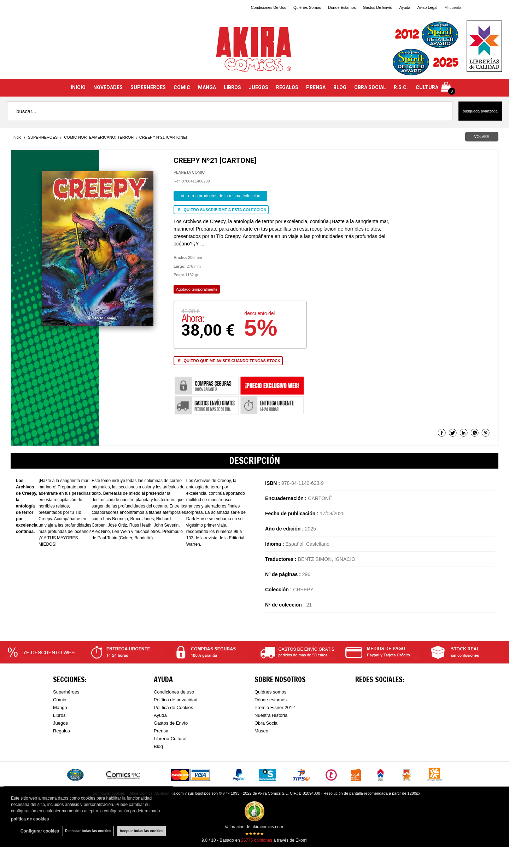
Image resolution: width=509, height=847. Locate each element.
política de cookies (30, 819)
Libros (59, 715)
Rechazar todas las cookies (88, 831)
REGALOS (287, 87)
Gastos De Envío (377, 7)
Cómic (59, 699)
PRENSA (316, 87)
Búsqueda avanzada (480, 111)
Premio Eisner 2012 (275, 707)
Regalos (61, 730)
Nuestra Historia (271, 715)
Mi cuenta (452, 7)
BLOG (339, 87)
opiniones (256, 840)
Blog (158, 746)
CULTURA (427, 87)
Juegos (60, 723)
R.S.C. (401, 87)
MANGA (207, 87)
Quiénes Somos (307, 7)
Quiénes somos (270, 692)
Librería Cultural (170, 738)
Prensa (161, 730)
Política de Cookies (173, 707)
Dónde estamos (271, 699)
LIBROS (232, 87)
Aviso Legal (427, 7)
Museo (261, 730)
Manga (60, 707)
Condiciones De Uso (268, 7)
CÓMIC (182, 87)
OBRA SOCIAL (370, 87)
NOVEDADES (108, 87)
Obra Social (267, 723)
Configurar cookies (40, 831)
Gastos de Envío (171, 723)
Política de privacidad (176, 699)
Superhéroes (66, 692)
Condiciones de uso (174, 692)
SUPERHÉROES (148, 87)
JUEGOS (258, 87)
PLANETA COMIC (189, 172)
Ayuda (404, 7)
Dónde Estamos (342, 7)
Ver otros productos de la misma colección (220, 195)
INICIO (78, 87)
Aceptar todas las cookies (141, 831)
